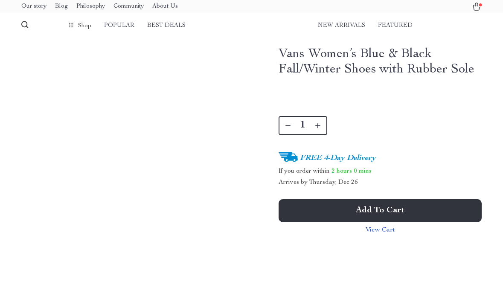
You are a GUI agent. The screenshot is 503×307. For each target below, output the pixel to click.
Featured (395, 26)
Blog (61, 6)
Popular (119, 26)
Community (128, 6)
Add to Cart (380, 210)
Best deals (166, 26)
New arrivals (341, 26)
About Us (165, 6)
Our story (34, 6)
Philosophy (90, 6)
